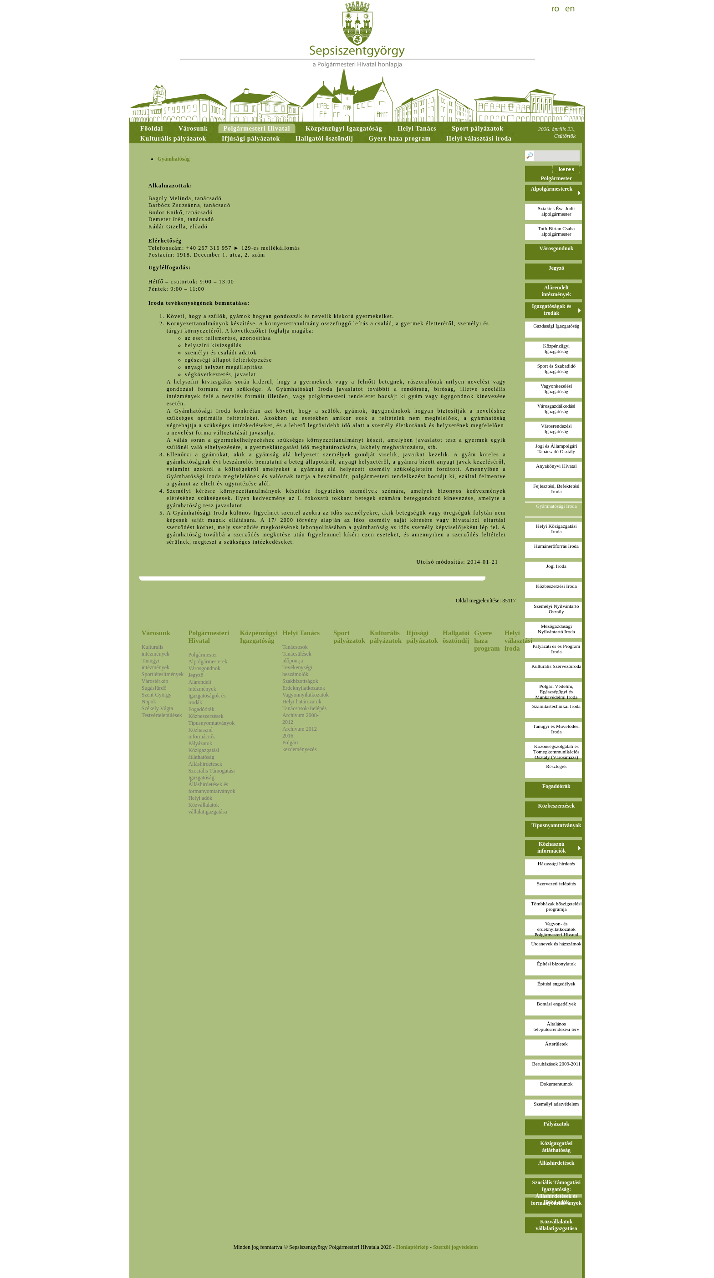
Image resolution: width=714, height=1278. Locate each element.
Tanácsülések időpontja (296, 657)
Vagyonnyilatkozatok (305, 695)
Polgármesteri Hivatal (208, 636)
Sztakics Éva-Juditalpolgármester (556, 211)
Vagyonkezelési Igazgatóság (556, 388)
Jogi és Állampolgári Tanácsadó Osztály (556, 448)
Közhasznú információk (201, 733)
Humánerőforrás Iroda (556, 546)
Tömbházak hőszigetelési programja (556, 906)
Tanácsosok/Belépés (304, 708)
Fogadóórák (201, 709)
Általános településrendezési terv (556, 1026)
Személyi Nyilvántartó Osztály (556, 608)
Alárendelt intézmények (202, 685)
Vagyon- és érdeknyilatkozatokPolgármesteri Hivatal (556, 929)
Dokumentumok (556, 1083)
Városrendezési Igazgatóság (556, 428)
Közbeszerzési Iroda (556, 586)
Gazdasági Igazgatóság (556, 325)
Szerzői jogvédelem (455, 1247)
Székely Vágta (157, 708)
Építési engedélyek (556, 983)
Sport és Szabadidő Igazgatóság (556, 368)
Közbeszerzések (205, 716)
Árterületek (556, 1043)
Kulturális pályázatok (386, 636)
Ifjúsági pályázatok (422, 636)
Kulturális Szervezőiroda (556, 666)
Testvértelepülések (162, 715)
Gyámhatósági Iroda (556, 506)
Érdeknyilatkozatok (303, 688)
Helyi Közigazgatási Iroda (556, 528)
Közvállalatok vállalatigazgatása (207, 808)
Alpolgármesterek (207, 661)
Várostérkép (155, 681)
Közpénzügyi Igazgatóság (259, 636)
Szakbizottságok (300, 681)
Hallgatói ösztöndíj (456, 636)
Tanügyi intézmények (155, 664)
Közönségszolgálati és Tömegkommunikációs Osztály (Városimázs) (556, 751)
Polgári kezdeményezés (299, 746)
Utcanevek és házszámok (556, 943)
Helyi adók (200, 798)
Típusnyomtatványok (211, 723)
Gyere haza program (487, 640)
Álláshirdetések (205, 764)
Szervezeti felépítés (556, 883)
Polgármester (202, 655)
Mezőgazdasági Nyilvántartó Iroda (556, 628)
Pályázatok (200, 743)
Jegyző (195, 675)
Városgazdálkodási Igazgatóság (556, 408)
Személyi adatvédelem (556, 1103)
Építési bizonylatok (556, 963)
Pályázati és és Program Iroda (556, 648)
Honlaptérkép (412, 1247)
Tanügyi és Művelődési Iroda (556, 728)
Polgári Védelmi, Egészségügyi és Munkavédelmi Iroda (557, 691)
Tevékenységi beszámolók (297, 670)
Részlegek (556, 766)
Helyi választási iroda (519, 640)
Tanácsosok (295, 647)
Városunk (156, 632)
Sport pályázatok (349, 636)
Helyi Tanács (301, 632)
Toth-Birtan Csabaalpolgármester (556, 231)
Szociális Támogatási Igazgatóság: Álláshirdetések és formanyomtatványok (211, 781)
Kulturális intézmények (155, 650)
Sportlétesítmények (163, 674)
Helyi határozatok (301, 701)
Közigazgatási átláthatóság (203, 753)
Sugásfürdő (154, 688)
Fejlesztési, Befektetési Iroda (556, 488)
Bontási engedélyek (556, 1003)
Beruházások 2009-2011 (556, 1063)
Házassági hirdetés (556, 863)
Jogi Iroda (556, 566)
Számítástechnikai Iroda (556, 706)
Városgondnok (204, 668)
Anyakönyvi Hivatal (556, 466)
